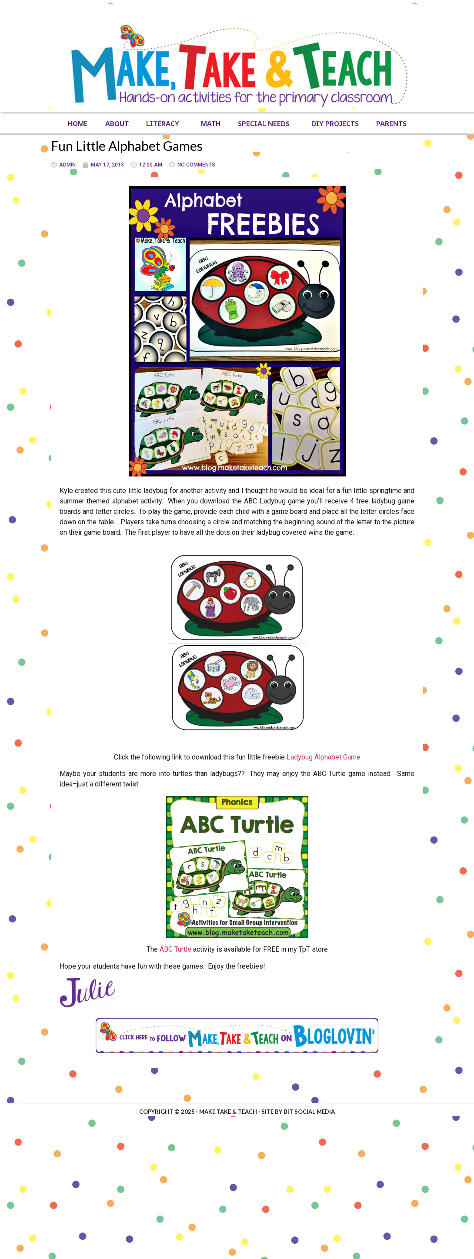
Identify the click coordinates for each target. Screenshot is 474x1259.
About (117, 123)
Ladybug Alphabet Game (324, 757)
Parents (391, 123)
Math (210, 123)
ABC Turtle (175, 949)
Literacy (165, 123)
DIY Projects (335, 123)
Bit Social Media (309, 1111)
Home (78, 123)
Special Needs (266, 123)
